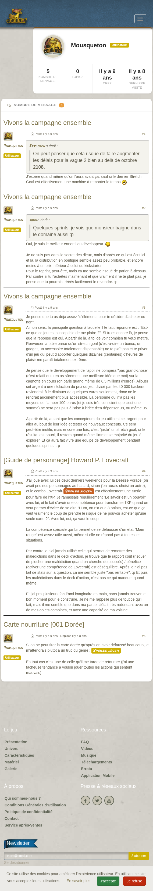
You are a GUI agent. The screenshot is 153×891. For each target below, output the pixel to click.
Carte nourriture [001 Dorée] (43, 624)
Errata (86, 769)
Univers (11, 748)
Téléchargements (96, 762)
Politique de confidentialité (28, 812)
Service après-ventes (23, 825)
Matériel (12, 762)
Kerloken (37, 146)
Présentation (16, 742)
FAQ (85, 742)
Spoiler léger (106, 650)
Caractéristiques (19, 755)
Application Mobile (98, 775)
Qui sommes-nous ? (23, 798)
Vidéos (87, 748)
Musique (89, 755)
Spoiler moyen (78, 491)
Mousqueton (13, 146)
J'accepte (108, 881)
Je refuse (134, 881)
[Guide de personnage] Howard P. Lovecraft (66, 460)
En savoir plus (79, 881)
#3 (143, 307)
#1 (143, 133)
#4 (143, 471)
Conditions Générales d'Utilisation (35, 805)
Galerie (11, 769)
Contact (12, 818)
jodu (32, 220)
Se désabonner (17, 862)
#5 (143, 635)
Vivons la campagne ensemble (47, 122)
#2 (143, 208)
